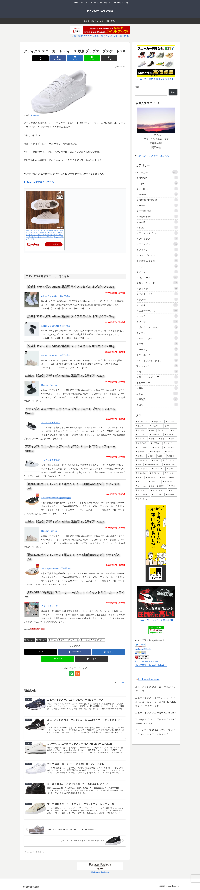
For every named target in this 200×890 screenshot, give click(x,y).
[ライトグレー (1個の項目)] (156, 473)
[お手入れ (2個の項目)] (156, 443)
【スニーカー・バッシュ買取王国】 (155, 620)
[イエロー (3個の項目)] (170, 435)
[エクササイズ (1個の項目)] (142, 460)
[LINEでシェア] (92, 58)
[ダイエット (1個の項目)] (151, 478)
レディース (74, 640)
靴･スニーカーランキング (146, 661)
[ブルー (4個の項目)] (152, 430)
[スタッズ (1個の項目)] (170, 452)
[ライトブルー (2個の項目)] (143, 447)
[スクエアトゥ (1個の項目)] (158, 490)
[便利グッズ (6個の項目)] (158, 422)
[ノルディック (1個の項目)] (169, 465)
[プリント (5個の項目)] (170, 426)
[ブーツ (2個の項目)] (156, 447)
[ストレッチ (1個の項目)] (158, 495)
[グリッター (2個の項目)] (170, 447)
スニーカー (29, 640)
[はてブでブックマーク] (75, 58)
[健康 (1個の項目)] (151, 456)
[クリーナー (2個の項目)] (170, 443)
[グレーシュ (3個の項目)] (156, 435)
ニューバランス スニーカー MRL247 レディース (155, 689)
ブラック (53, 640)
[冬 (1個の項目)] (172, 490)
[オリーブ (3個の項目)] (141, 439)
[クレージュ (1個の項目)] (141, 486)
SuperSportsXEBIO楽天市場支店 (56, 498)
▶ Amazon (35, 115)
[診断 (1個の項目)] (161, 456)
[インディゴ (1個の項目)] (158, 469)
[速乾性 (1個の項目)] (140, 456)
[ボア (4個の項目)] (173, 430)
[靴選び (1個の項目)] (171, 456)
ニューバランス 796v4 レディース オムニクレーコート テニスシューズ (155, 732)
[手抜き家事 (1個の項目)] (156, 452)
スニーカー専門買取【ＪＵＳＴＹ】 (155, 79)
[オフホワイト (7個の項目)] (142, 422)
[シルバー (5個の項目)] (142, 426)
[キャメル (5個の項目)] (156, 426)
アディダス (41, 640)
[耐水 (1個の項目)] (151, 486)
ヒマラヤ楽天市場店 (50, 422)
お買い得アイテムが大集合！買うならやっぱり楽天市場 (100, 36)
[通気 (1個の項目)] (163, 478)
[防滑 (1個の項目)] (172, 478)
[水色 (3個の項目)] (162, 439)
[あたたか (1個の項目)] (142, 490)
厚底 (93, 640)
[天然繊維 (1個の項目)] (171, 495)
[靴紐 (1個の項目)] (139, 478)
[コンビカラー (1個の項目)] (143, 469)
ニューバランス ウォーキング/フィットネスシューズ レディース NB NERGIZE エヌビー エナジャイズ (155, 701)
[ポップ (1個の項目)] (141, 482)
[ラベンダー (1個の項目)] (170, 473)
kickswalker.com (148, 679)
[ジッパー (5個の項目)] (171, 422)
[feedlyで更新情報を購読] (71, 673)
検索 (137, 87)
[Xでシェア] (40, 58)
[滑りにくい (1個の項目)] (141, 473)
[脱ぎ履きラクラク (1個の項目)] (153, 465)
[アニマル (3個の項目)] (141, 435)
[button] (109, 58)
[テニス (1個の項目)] (171, 469)
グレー (101, 640)
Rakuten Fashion (49, 385)
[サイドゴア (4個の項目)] (163, 430)
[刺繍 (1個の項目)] (139, 465)
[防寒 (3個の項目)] (152, 439)
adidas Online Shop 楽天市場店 (55, 296)
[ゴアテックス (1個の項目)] (169, 460)
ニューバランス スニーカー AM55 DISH (155, 712)
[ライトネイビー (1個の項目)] (156, 499)
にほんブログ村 (143, 648)
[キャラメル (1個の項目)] (169, 482)
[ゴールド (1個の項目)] (154, 482)
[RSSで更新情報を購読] (77, 673)
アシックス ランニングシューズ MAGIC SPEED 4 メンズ (155, 721)
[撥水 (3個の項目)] (172, 439)
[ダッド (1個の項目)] (156, 460)
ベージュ (85, 640)
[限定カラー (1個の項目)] (162, 486)
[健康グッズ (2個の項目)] (142, 443)
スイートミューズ (49, 606)
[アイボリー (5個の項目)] (141, 430)
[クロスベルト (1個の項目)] (142, 495)
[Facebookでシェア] (57, 58)
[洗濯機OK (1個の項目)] (142, 452)
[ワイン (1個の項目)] (172, 486)
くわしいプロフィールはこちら (153, 155)
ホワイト (63, 640)
